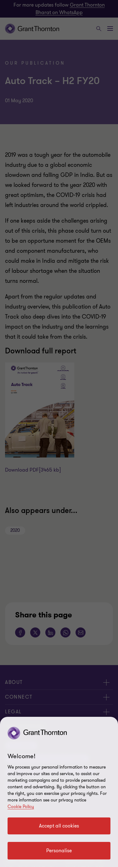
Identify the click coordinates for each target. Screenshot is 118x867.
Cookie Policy (21, 807)
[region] (59, 792)
